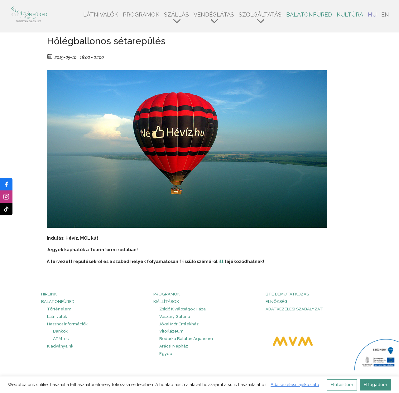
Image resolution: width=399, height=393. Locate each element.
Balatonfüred (309, 15)
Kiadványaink (60, 346)
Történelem (59, 309)
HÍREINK (49, 294)
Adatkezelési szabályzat (294, 309)
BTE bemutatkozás (287, 294)
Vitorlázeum (171, 331)
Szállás (176, 15)
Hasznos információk (67, 324)
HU (372, 15)
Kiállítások (166, 301)
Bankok (60, 331)
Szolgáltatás (260, 15)
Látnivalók (100, 15)
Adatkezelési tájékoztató (295, 384)
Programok (141, 15)
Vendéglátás (214, 15)
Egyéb (165, 353)
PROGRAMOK (166, 294)
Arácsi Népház (173, 346)
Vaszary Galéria (174, 316)
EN (385, 15)
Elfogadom (375, 384)
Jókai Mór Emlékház (179, 324)
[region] (199, 384)
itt (221, 261)
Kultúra (350, 15)
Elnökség (276, 301)
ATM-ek (61, 338)
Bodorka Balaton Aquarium (186, 338)
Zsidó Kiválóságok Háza (182, 309)
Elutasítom (342, 384)
